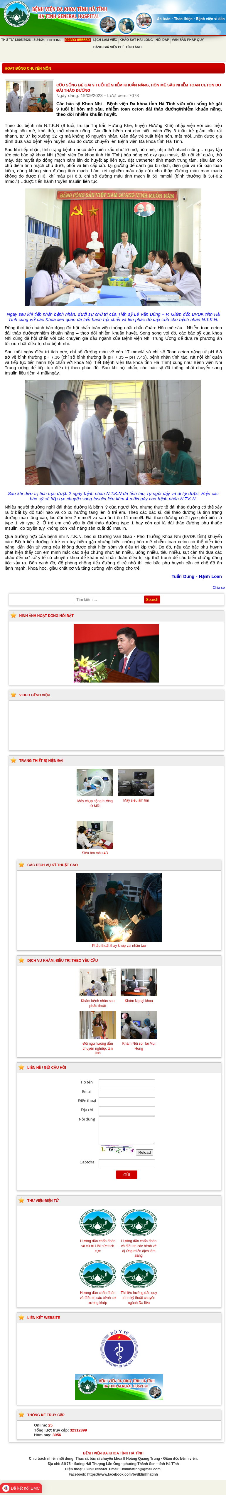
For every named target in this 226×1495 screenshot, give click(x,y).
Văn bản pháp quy (188, 39)
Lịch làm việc (105, 39)
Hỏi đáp (162, 39)
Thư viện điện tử (42, 1201)
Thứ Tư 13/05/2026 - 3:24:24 (23, 39)
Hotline (68, 40)
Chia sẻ (219, 588)
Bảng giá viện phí (108, 47)
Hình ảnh (134, 47)
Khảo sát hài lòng (136, 39)
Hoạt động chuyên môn (28, 68)
